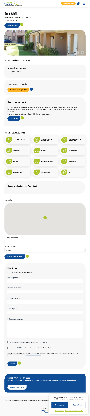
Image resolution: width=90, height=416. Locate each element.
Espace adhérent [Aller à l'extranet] (68, 3)
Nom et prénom (13, 278)
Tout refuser (77, 405)
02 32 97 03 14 (12, 20)
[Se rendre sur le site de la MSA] (45, 411)
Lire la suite (14, 118)
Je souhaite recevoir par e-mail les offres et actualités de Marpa (28, 342)
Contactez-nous (12, 25)
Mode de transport (11, 247)
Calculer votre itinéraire (15, 257)
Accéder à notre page (17, 387)
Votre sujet (11, 309)
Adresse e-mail (13, 298)
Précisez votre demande (16, 319)
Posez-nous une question (18, 90)
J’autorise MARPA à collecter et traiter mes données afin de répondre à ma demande (34, 348)
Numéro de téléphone (15, 288)
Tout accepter (60, 405)
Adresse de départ (11, 238)
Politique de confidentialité (33, 355)
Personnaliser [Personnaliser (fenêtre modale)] (59, 411)
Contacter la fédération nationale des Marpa (16, 400)
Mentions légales (32, 400)
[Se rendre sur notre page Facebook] (78, 3)
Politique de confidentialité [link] (74, 411)
